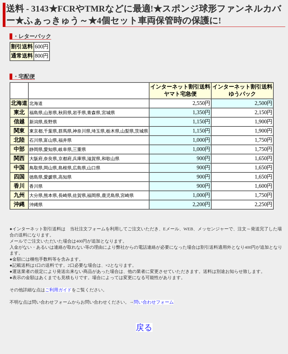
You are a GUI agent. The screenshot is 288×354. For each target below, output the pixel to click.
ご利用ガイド (58, 290)
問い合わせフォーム (154, 302)
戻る (144, 327)
